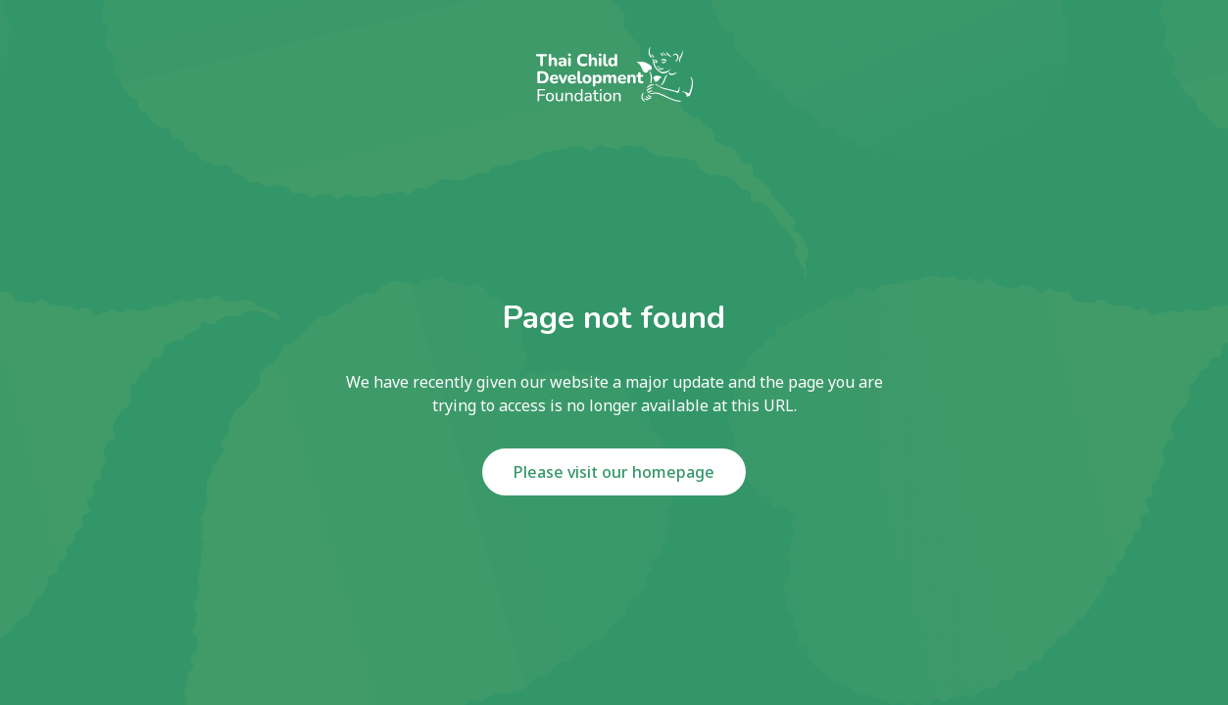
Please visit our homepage (614, 472)
